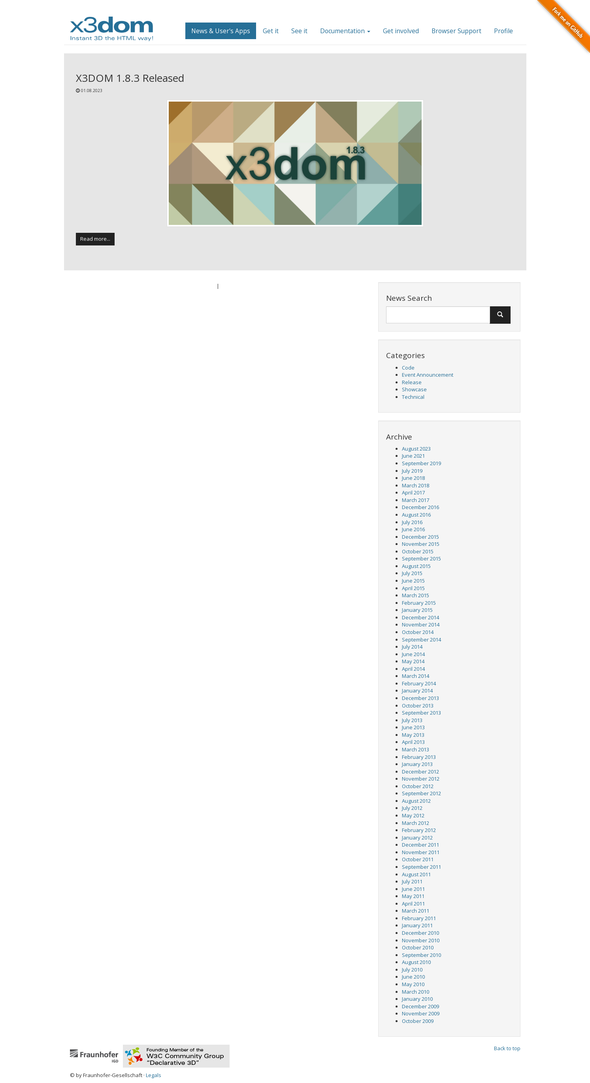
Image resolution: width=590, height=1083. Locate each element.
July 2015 (412, 573)
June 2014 (413, 654)
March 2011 (415, 910)
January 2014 (417, 690)
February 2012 (419, 830)
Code (408, 367)
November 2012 (420, 778)
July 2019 (412, 470)
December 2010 (420, 932)
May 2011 (413, 896)
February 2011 (419, 918)
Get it (271, 30)
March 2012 (415, 822)
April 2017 (413, 492)
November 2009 (420, 1013)
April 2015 (413, 588)
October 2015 (418, 551)
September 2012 (421, 793)
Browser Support (456, 30)
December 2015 (420, 536)
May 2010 (413, 984)
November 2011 (420, 852)
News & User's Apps (220, 30)
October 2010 (418, 947)
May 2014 (413, 661)
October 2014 (418, 632)
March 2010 (415, 991)
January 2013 (417, 764)
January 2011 (417, 925)
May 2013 (413, 734)
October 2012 (418, 786)
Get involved (401, 30)
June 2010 (413, 976)
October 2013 (418, 705)
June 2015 (413, 580)
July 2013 (412, 720)
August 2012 (416, 800)
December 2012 (420, 771)
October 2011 (418, 859)
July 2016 (412, 522)
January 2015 (417, 609)
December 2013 (420, 698)
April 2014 (413, 668)
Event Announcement (427, 374)
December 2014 (420, 617)
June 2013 (413, 727)
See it (299, 30)
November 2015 (420, 543)
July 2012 (412, 807)
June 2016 (413, 529)
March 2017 (415, 500)
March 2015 (415, 595)
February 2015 (419, 602)
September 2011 (421, 866)
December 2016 (420, 507)
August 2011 (416, 874)
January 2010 (417, 998)
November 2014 (420, 624)
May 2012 (413, 815)
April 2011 (413, 903)
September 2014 (421, 639)
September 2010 (421, 954)
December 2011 (420, 844)
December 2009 (420, 1006)
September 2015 (421, 558)
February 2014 (419, 683)
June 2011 (413, 888)
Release (412, 382)
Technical (413, 396)
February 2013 (419, 756)
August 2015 (416, 566)
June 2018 (413, 477)
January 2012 (417, 837)
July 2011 (412, 881)
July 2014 (412, 646)
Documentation (345, 30)
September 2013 (421, 712)
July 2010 (412, 969)
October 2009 (418, 1021)
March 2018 (415, 485)
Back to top (507, 1048)
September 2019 (421, 463)
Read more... (95, 238)
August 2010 (416, 962)
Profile (503, 30)
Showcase (414, 389)
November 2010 (420, 940)
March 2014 (415, 675)
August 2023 (416, 448)
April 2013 (413, 741)
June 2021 (413, 455)
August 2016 (416, 514)
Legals (153, 1075)
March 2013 (415, 749)
